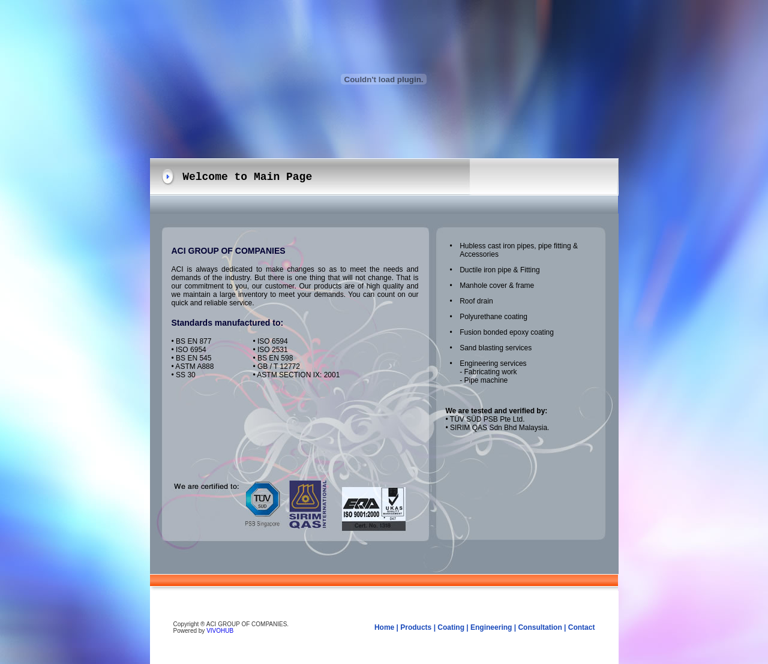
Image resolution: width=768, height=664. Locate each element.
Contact (581, 627)
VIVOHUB (219, 630)
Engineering (491, 627)
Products (415, 627)
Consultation (540, 627)
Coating (450, 627)
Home (384, 627)
